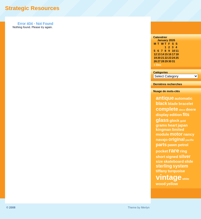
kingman (163, 129)
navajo (162, 139)
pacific (189, 139)
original (177, 139)
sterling (164, 166)
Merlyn (145, 207)
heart (172, 125)
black (161, 103)
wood (161, 184)
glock (174, 120)
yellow (172, 184)
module (162, 134)
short (160, 156)
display (162, 115)
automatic (183, 98)
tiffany (161, 171)
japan (183, 125)
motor (176, 134)
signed (172, 156)
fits (186, 114)
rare (174, 150)
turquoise (176, 171)
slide (188, 161)
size (159, 161)
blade (173, 103)
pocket (162, 151)
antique (165, 98)
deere (191, 109)
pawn (172, 145)
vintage (169, 177)
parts (161, 144)
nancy (188, 134)
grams (161, 125)
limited (178, 129)
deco (182, 109)
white (185, 178)
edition (176, 115)
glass (162, 120)
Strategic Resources (32, 8)
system (180, 166)
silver (185, 156)
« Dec (157, 64)
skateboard (174, 161)
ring (183, 151)
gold (183, 120)
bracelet (186, 103)
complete (167, 109)
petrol (183, 145)
